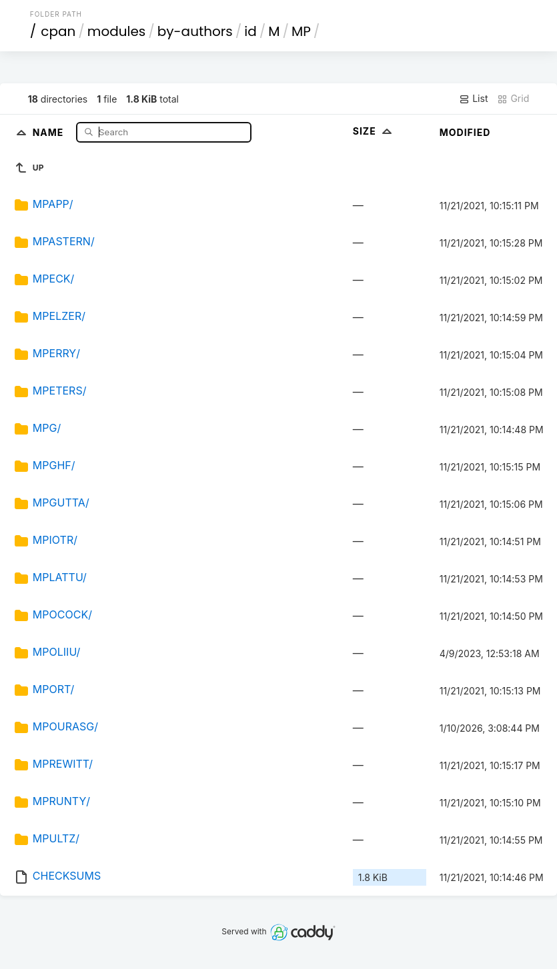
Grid (513, 99)
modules (116, 31)
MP (301, 31)
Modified (465, 132)
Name (50, 131)
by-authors (195, 31)
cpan (58, 31)
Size (374, 131)
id (250, 31)
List (473, 99)
